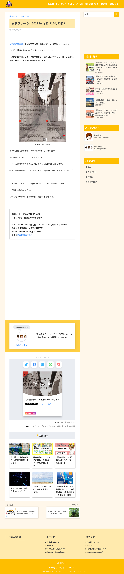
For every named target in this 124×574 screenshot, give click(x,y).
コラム (88, 167)
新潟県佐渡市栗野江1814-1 (56, 549)
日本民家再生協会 (17, 43)
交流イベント (91, 172)
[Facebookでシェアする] (34, 364)
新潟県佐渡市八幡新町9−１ (95, 549)
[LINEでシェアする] (50, 364)
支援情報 (104, 4)
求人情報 (89, 177)
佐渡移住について (91, 4)
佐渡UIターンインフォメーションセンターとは (65, 4)
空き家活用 (71, 426)
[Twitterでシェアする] (26, 364)
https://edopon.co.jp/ (94, 552)
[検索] (116, 14)
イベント (37, 426)
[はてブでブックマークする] (42, 364)
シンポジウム (49, 426)
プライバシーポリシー (67, 568)
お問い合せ (114, 4)
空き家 (60, 426)
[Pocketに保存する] (59, 364)
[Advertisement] (42, 295)
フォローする (45, 404)
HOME (62, 563)
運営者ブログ (70, 422)
